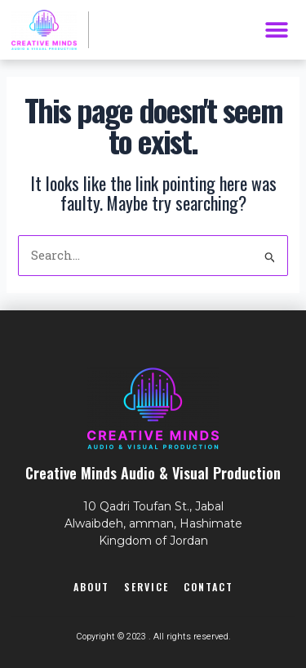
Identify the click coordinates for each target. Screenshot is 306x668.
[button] (276, 29)
